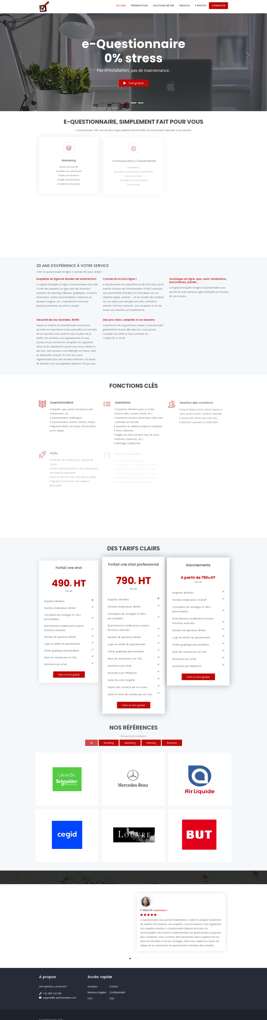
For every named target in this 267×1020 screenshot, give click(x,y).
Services (184, 5)
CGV (90, 998)
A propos (200, 5)
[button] (20, 55)
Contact (113, 986)
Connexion (218, 5)
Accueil (121, 5)
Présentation (139, 5)
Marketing (130, 742)
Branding (109, 742)
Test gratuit (133, 83)
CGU (111, 998)
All (91, 742)
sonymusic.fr (160, 910)
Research (172, 742)
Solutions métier (163, 5)
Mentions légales (97, 992)
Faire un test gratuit (69, 674)
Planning (151, 742)
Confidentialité (117, 992)
